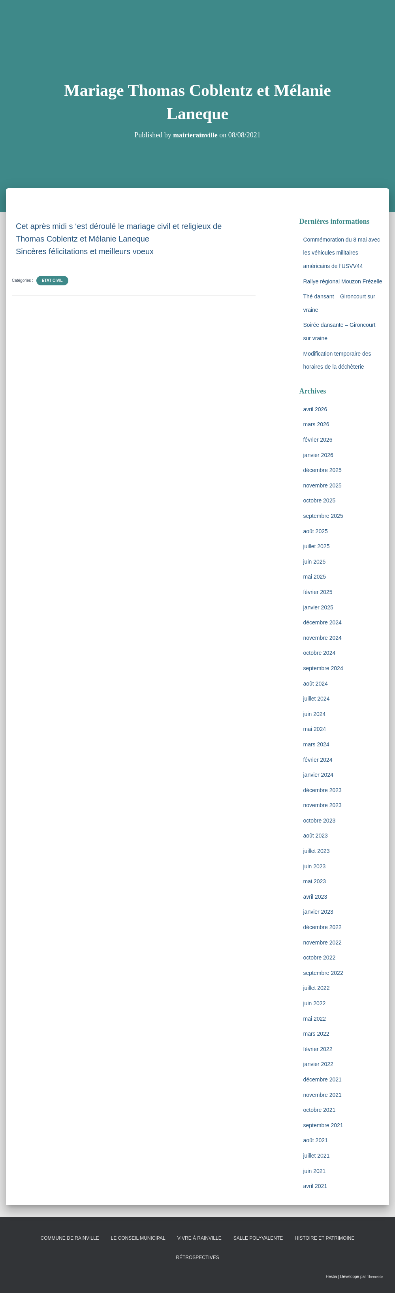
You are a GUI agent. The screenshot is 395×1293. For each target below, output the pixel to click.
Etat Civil (52, 280)
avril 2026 (315, 409)
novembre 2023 (322, 805)
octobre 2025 (319, 500)
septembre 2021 (323, 1125)
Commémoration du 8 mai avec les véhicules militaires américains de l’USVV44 (341, 252)
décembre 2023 (322, 790)
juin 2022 (314, 1003)
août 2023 (315, 835)
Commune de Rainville (70, 1238)
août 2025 (315, 531)
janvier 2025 (318, 607)
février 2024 (317, 760)
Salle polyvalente (258, 1238)
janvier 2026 (318, 455)
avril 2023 (315, 897)
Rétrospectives (197, 1257)
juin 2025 (314, 561)
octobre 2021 (319, 1110)
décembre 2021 (322, 1079)
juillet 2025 (316, 546)
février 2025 (317, 592)
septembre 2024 (323, 668)
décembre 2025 (322, 470)
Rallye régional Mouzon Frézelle (342, 281)
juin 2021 (314, 1171)
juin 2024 (314, 714)
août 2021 (315, 1140)
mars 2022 (316, 1034)
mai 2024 (314, 729)
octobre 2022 (319, 957)
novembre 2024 (322, 638)
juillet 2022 (316, 988)
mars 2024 (316, 744)
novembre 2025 (322, 485)
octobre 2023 (319, 820)
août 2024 (315, 683)
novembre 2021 (322, 1095)
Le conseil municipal (138, 1238)
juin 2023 (314, 866)
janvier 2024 (318, 775)
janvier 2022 (318, 1064)
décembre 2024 (322, 622)
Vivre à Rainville (199, 1238)
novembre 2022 (322, 942)
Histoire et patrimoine (324, 1238)
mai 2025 (314, 576)
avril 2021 (315, 1186)
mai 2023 (314, 881)
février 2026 (317, 440)
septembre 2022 (323, 973)
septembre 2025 (323, 516)
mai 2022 (314, 1019)
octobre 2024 (319, 653)
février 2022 (317, 1049)
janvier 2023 (318, 912)
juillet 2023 (316, 851)
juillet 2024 (316, 698)
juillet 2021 (316, 1155)
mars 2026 (316, 424)
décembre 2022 (322, 927)
